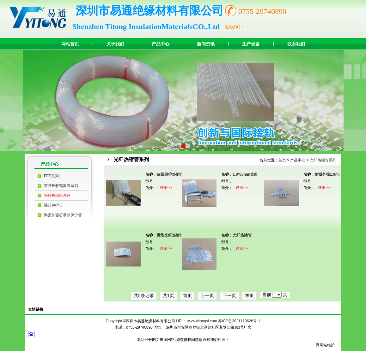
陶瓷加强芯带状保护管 (63, 215)
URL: (180, 321)
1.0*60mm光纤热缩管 (251, 174)
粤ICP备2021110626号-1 (239, 321)
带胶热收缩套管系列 (61, 186)
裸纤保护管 (53, 205)
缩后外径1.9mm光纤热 (334, 174)
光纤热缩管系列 (57, 195)
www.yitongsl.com (202, 321)
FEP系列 (51, 176)
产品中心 (297, 160)
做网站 (321, 345)
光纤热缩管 (242, 235)
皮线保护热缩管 (170, 174)
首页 (282, 160)
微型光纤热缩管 (170, 235)
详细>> (166, 187)
